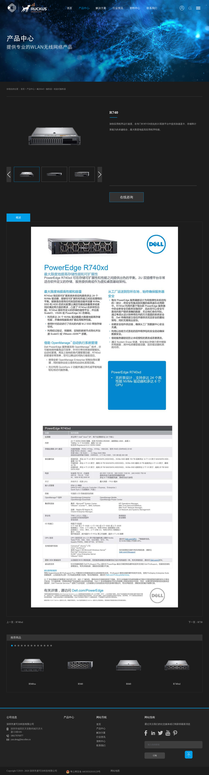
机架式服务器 (60, 89)
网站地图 (114, 771)
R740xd (176, 684)
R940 (80, 684)
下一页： (195, 622)
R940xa (32, 684)
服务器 (49, 89)
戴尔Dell (40, 89)
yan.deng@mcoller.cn (21, 739)
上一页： (15, 622)
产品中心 (31, 89)
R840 (128, 684)
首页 (69, 8)
